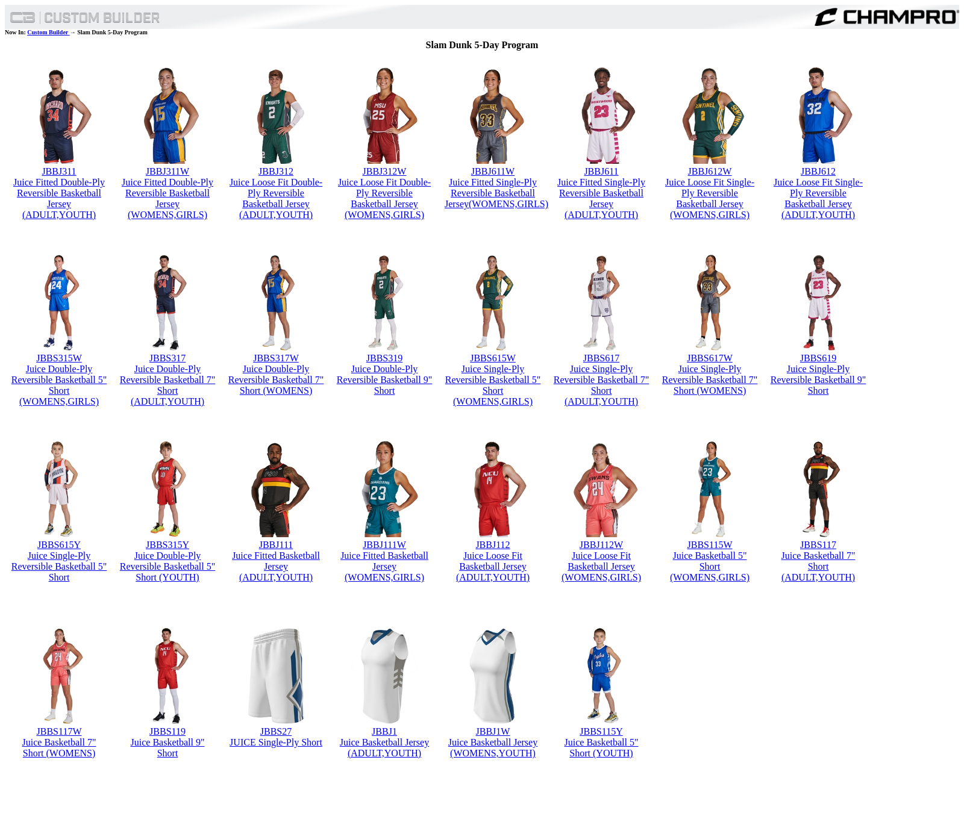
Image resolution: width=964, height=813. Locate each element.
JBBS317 (167, 358)
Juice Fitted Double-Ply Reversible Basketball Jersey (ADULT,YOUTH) (59, 198)
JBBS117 (818, 545)
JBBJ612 (818, 171)
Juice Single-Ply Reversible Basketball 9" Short (818, 380)
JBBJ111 (276, 545)
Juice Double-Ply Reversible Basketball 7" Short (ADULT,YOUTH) (168, 385)
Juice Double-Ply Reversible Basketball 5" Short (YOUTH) (168, 566)
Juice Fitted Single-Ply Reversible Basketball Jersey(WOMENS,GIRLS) (496, 193)
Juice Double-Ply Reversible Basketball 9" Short (385, 380)
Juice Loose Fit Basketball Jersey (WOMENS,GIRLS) (601, 566)
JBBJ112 (492, 545)
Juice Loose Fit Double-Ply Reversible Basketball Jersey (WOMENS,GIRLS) (384, 198)
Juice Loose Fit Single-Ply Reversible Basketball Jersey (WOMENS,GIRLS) (709, 198)
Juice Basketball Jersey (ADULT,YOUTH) (384, 747)
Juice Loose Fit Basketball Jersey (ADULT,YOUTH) (493, 566)
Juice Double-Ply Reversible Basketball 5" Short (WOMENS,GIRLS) (59, 385)
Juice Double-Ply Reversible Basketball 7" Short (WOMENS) (276, 380)
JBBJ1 (384, 731)
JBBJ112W (601, 545)
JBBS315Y (167, 545)
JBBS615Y (59, 545)
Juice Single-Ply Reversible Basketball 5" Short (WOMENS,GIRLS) (493, 385)
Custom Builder (48, 32)
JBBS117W (59, 731)
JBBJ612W (710, 171)
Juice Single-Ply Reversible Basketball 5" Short (59, 566)
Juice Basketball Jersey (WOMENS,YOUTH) (492, 747)
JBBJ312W (385, 171)
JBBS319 (384, 358)
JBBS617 (601, 358)
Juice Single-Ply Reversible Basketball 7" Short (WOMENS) (710, 380)
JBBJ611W (493, 171)
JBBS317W (276, 358)
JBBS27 (276, 731)
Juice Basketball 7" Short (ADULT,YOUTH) (818, 566)
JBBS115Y (601, 731)
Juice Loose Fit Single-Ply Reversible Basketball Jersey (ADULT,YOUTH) (818, 198)
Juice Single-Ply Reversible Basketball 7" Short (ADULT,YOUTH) (601, 385)
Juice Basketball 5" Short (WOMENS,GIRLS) (710, 566)
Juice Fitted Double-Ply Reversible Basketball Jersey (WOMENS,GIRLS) (167, 198)
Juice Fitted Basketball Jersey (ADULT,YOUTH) (276, 566)
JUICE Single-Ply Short (276, 742)
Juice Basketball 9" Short (168, 747)
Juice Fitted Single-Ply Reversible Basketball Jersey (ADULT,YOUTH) (601, 198)
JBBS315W (59, 358)
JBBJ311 (59, 171)
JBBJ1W (493, 731)
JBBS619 (818, 358)
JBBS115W (710, 545)
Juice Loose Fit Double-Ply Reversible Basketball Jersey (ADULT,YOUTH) (276, 198)
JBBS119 (167, 731)
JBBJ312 (275, 171)
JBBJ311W (167, 171)
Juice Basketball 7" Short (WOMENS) (59, 747)
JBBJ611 (601, 171)
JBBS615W (493, 358)
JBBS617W (710, 358)
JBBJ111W (384, 545)
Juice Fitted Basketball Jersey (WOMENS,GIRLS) (384, 566)
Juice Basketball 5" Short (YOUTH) (602, 747)
